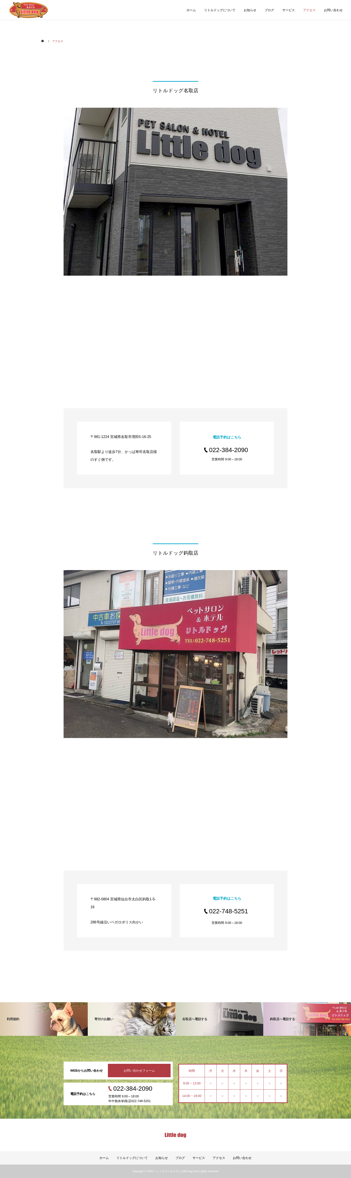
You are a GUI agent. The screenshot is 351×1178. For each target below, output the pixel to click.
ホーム (191, 10)
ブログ (269, 10)
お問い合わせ (333, 10)
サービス (288, 10)
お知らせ (250, 10)
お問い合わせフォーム (139, 1070)
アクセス (309, 10)
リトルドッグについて (219, 10)
